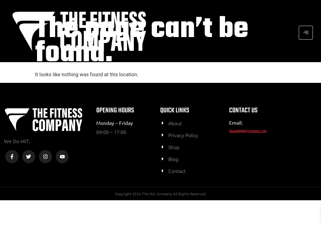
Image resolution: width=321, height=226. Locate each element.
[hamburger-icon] (306, 33)
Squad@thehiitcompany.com (248, 131)
